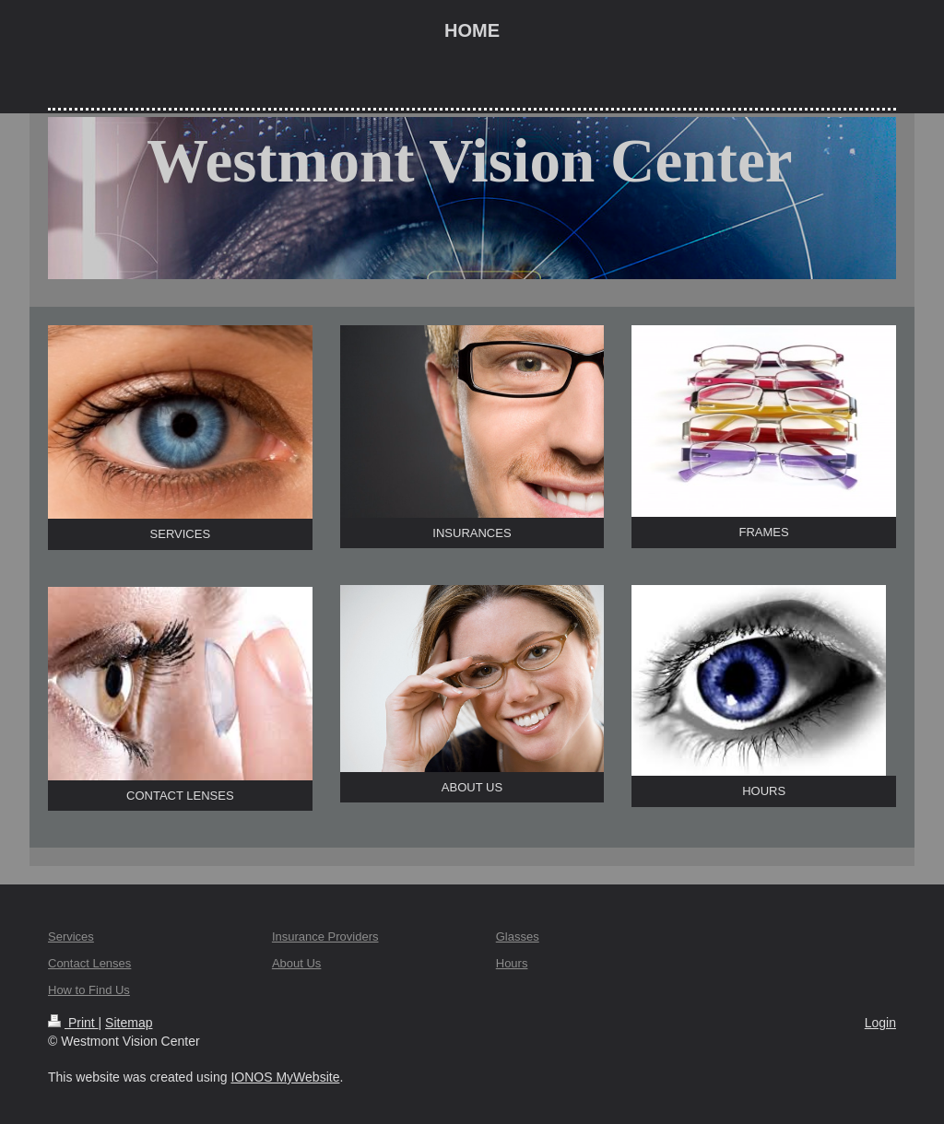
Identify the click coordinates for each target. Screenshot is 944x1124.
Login (880, 1022)
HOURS (763, 791)
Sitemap (128, 1022)
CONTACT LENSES (180, 795)
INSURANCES (471, 533)
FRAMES (764, 532)
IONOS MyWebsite (284, 1077)
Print (73, 1022)
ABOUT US (472, 787)
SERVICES (180, 534)
